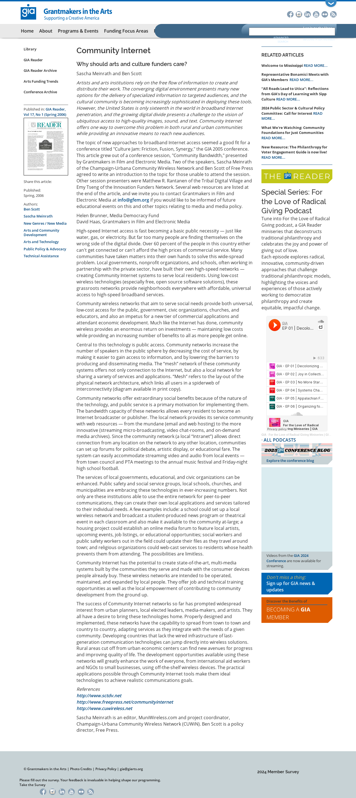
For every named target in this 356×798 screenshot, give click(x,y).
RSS (333, 14)
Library (30, 49)
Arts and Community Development (41, 232)
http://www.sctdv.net (98, 695)
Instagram (299, 14)
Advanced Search (280, 39)
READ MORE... (316, 65)
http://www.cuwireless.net (104, 708)
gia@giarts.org (131, 769)
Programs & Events (78, 31)
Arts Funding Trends (41, 81)
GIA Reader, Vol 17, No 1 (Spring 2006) (45, 112)
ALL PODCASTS (280, 440)
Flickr (325, 14)
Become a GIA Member (319, 39)
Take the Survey (32, 784)
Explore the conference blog (290, 460)
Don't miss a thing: (296, 583)
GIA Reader (33, 59)
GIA (263, 434)
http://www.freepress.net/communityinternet (124, 702)
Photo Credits (81, 769)
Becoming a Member (288, 613)
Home (27, 31)
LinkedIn (307, 14)
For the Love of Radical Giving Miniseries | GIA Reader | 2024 (309, 434)
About (45, 31)
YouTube (316, 14)
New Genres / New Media (45, 223)
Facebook (290, 14)
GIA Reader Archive (40, 70)
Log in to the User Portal (317, 31)
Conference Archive (40, 91)
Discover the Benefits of (296, 610)
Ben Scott (32, 209)
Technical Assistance (41, 255)
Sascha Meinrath (38, 216)
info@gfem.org (133, 200)
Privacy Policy (105, 769)
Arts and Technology (41, 241)
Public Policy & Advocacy (45, 248)
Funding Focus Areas (126, 31)
